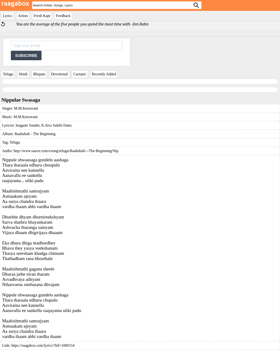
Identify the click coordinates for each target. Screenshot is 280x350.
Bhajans (39, 74)
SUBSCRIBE (26, 56)
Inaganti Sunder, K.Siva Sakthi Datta (43, 125)
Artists (23, 16)
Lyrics (7, 16)
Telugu (8, 74)
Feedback (63, 16)
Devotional (59, 74)
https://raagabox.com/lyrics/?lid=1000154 (43, 345)
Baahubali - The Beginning (35, 134)
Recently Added (104, 74)
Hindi (23, 74)
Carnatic (79, 74)
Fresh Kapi (42, 16)
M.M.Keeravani (26, 108)
